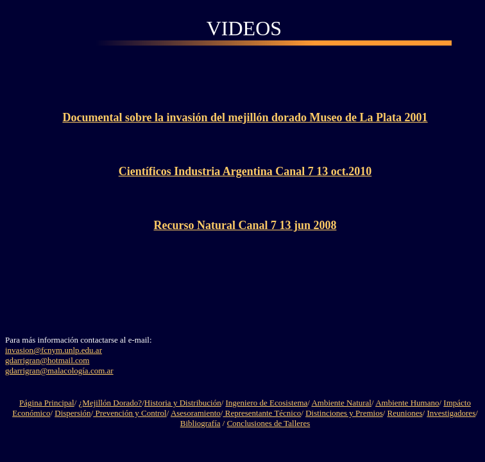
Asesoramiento (196, 413)
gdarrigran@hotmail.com (47, 360)
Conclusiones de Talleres (269, 423)
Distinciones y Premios (344, 413)
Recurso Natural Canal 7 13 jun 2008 (244, 225)
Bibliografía (200, 423)
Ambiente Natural (341, 402)
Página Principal (46, 402)
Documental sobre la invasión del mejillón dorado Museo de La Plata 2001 (244, 117)
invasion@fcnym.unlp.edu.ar (53, 350)
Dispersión (72, 413)
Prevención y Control (129, 413)
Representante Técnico (262, 413)
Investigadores (451, 413)
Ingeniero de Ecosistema (267, 402)
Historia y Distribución (182, 402)
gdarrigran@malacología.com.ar (59, 370)
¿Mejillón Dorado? (110, 402)
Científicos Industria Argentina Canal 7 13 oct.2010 (245, 171)
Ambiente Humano (407, 402)
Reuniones (405, 413)
